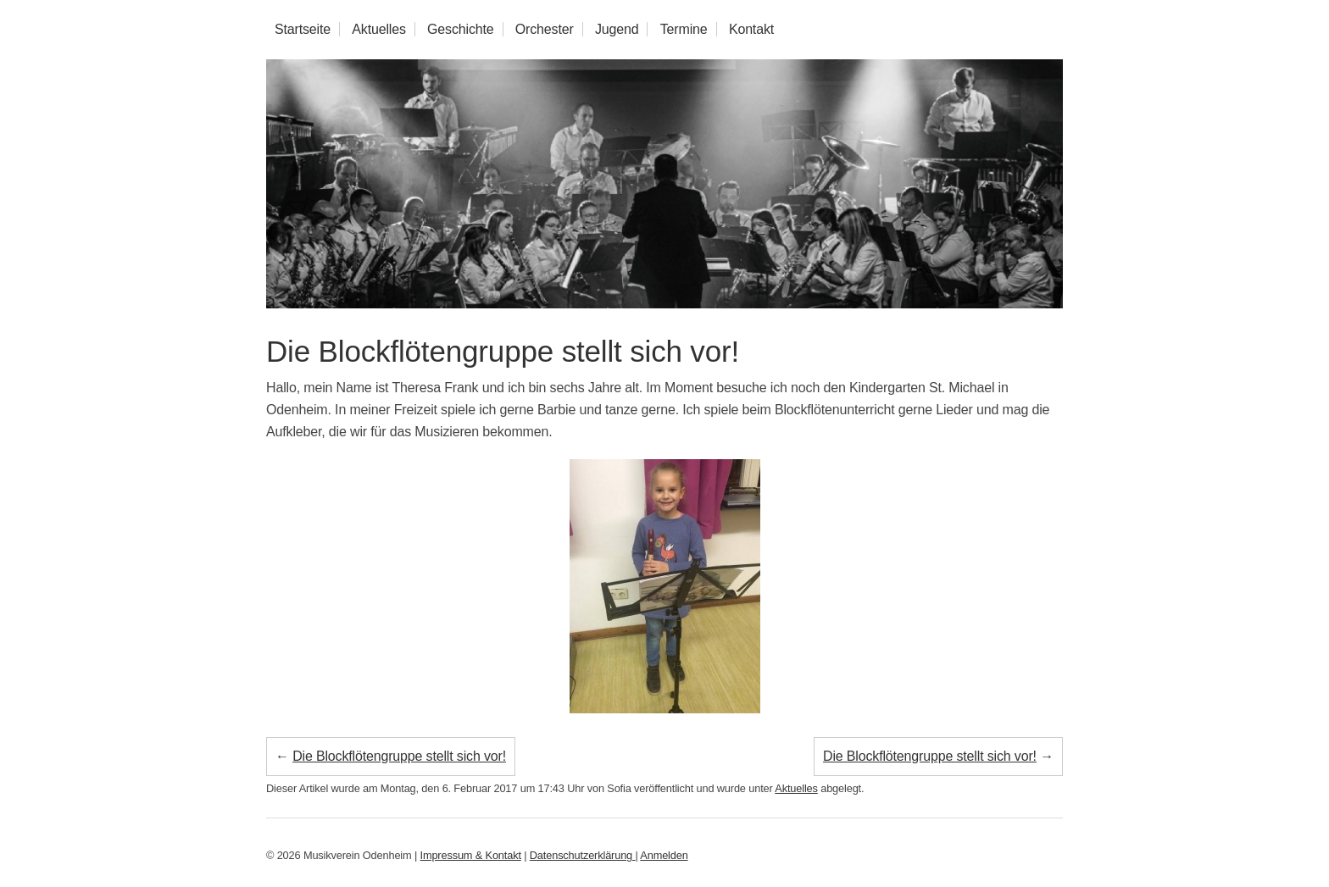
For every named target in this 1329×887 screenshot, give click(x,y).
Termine (684, 29)
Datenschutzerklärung (583, 855)
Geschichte (460, 29)
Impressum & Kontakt (470, 855)
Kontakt (751, 29)
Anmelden (663, 855)
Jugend (617, 29)
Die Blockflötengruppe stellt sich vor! (502, 351)
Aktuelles (378, 29)
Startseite (303, 29)
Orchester (544, 29)
